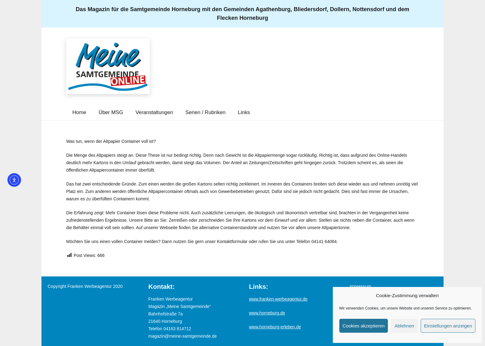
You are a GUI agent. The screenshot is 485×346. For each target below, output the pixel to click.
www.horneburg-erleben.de (275, 326)
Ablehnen (404, 325)
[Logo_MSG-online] (108, 66)
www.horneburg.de (267, 312)
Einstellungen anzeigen (448, 325)
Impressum (360, 286)
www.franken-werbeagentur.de (278, 299)
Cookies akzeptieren (364, 325)
